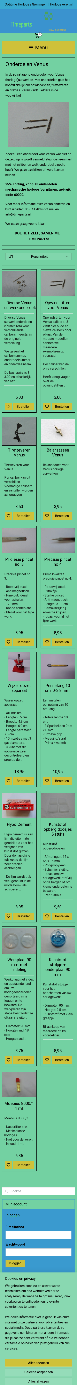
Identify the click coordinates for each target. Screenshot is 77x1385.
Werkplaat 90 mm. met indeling (19, 964)
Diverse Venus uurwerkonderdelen (19, 305)
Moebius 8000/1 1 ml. (19, 1106)
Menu (38, 47)
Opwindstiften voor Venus (57, 305)
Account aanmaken (22, 1323)
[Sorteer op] (38, 256)
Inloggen (15, 1263)
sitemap (50, 1377)
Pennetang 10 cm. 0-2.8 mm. (57, 688)
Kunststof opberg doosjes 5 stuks (58, 829)
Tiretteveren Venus (19, 452)
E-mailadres (15, 1227)
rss (58, 1377)
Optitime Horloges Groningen (25, 4)
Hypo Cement (19, 824)
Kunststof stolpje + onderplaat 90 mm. (57, 967)
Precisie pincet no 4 (57, 562)
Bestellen (23, 407)
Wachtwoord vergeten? (22, 1275)
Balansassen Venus (58, 452)
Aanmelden (17, 1360)
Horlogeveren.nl (61, 4)
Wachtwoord (15, 1244)
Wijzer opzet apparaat (19, 688)
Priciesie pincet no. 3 (19, 562)
